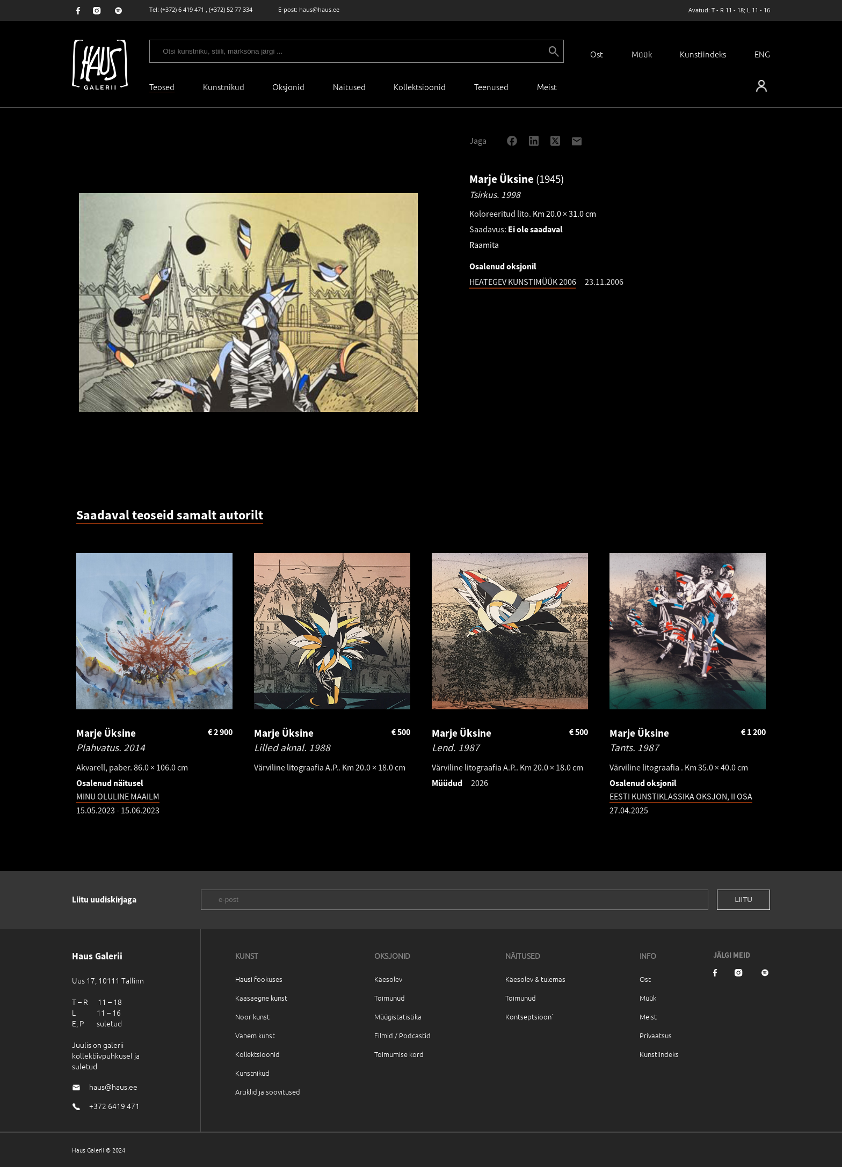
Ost (596, 54)
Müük (642, 54)
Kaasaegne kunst (261, 998)
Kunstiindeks (703, 54)
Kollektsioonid (420, 86)
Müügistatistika (398, 1016)
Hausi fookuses (258, 979)
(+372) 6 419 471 (182, 9)
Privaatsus (656, 1035)
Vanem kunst (255, 1035)
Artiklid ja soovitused (267, 1092)
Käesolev (388, 979)
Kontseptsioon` (529, 1016)
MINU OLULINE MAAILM (117, 796)
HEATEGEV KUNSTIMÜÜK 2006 (522, 281)
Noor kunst (252, 1016)
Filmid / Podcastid (402, 1035)
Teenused (491, 86)
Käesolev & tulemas (535, 979)
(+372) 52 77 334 (230, 9)
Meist (648, 1016)
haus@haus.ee (319, 9)
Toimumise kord (399, 1054)
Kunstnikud (223, 86)
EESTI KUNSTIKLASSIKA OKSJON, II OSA (680, 796)
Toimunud (389, 998)
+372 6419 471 (114, 1106)
